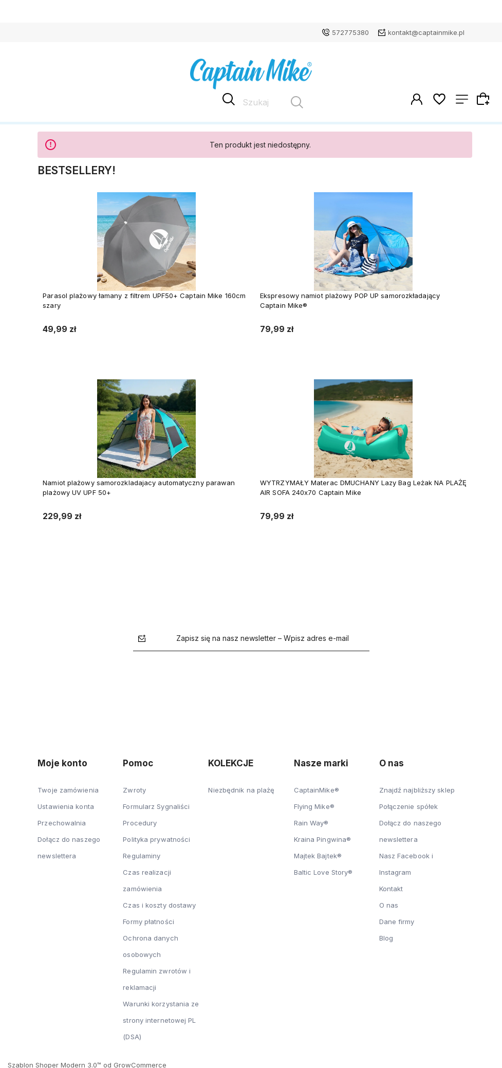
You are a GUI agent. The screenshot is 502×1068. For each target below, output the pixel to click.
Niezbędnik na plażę (241, 788)
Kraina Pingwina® (322, 838)
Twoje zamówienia (68, 788)
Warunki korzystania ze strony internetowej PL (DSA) (161, 1018)
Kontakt (391, 887)
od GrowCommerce (134, 1063)
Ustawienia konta (66, 805)
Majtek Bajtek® (318, 854)
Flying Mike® (314, 805)
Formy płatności (148, 920)
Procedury (140, 821)
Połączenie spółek (408, 805)
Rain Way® (311, 821)
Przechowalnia (62, 821)
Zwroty (134, 788)
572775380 (350, 32)
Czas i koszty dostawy (159, 903)
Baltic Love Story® (323, 871)
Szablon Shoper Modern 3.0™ (54, 1063)
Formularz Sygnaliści (156, 805)
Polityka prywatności (156, 838)
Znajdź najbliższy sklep (417, 788)
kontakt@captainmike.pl (426, 32)
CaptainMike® (316, 788)
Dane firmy (397, 920)
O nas (389, 903)
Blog (386, 936)
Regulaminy (141, 854)
